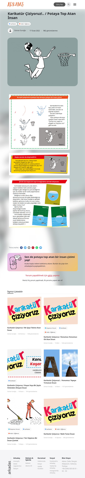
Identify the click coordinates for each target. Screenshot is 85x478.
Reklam (28, 463)
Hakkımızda (41, 461)
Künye (40, 464)
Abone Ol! (29, 466)
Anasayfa (16, 461)
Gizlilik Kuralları (40, 467)
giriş (50, 275)
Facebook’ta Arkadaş (54, 462)
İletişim (15, 469)
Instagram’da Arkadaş (54, 472)
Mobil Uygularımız (17, 465)
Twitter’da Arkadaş (53, 467)
